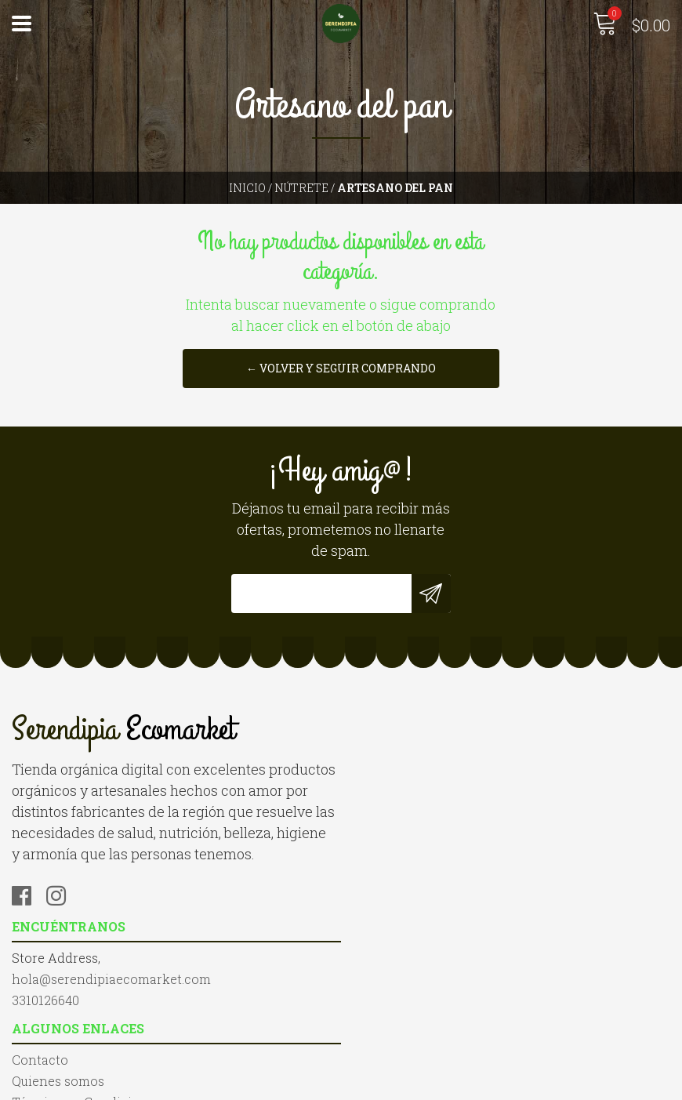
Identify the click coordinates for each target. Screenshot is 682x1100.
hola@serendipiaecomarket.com (452, 768)
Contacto (40, 979)
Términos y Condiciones (86, 1022)
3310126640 (386, 789)
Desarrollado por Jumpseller (509, 1083)
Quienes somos (58, 1001)
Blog (25, 1043)
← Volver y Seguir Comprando (341, 368)
